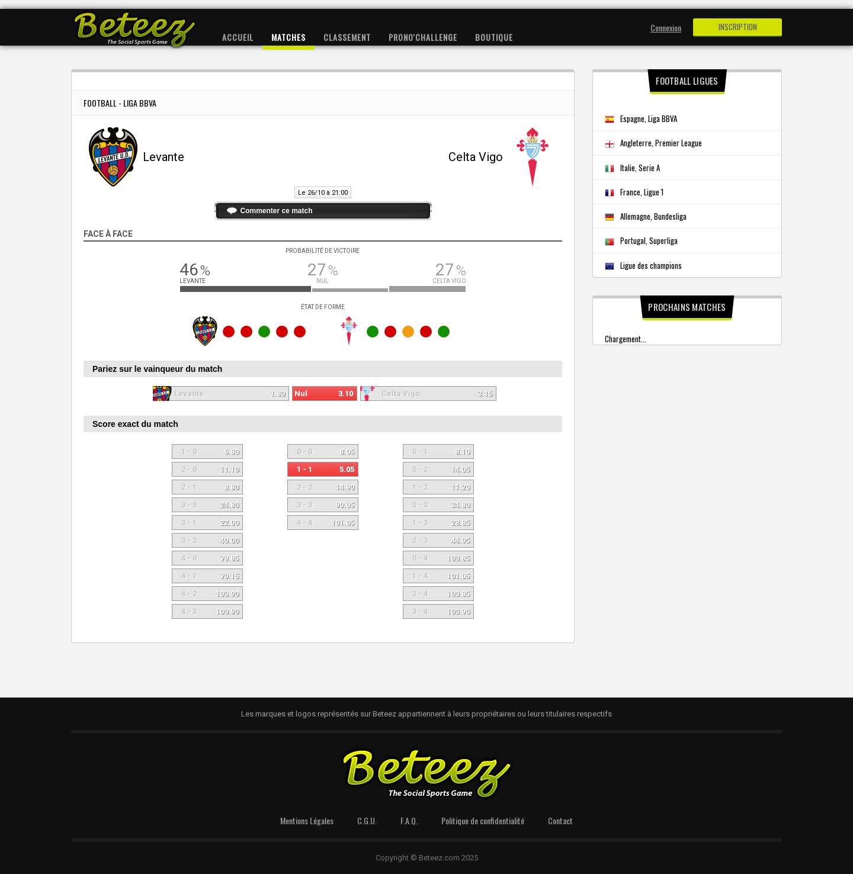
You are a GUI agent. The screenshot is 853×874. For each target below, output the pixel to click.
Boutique (494, 37)
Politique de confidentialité (482, 820)
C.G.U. (367, 820)
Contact (560, 820)
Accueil (238, 37)
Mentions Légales (306, 820)
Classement (347, 37)
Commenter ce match (276, 211)
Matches (288, 37)
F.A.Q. (409, 820)
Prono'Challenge (423, 37)
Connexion (665, 27)
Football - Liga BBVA (120, 103)
